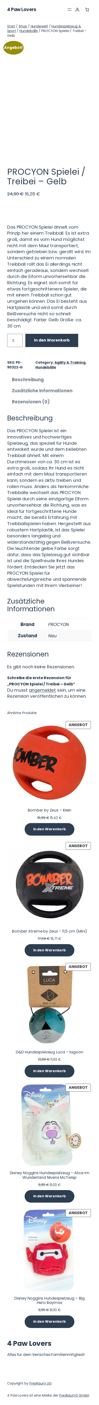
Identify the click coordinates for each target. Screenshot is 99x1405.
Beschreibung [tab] (28, 380)
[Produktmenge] (15, 340)
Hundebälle (28, 30)
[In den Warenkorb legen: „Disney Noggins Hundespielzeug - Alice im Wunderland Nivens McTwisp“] (49, 1196)
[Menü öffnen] (69, 10)
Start (11, 26)
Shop (23, 26)
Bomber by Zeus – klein (50, 810)
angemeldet (42, 690)
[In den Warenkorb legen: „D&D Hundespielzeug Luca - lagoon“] (49, 1071)
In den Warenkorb (52, 340)
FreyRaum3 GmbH (74, 1395)
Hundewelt (39, 26)
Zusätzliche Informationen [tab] (42, 391)
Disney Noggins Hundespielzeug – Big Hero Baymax (49, 1300)
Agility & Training (70, 362)
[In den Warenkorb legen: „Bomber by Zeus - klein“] (49, 829)
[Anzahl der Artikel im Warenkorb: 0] (87, 9)
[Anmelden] (77, 9)
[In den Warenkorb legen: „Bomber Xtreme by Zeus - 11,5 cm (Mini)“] (49, 950)
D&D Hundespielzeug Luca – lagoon (49, 1052)
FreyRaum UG (40, 1383)
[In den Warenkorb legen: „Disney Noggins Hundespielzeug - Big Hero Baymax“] (49, 1321)
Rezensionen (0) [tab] (31, 402)
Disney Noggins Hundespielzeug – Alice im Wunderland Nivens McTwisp (49, 1175)
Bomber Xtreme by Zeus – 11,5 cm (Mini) (49, 931)
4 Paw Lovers (21, 9)
